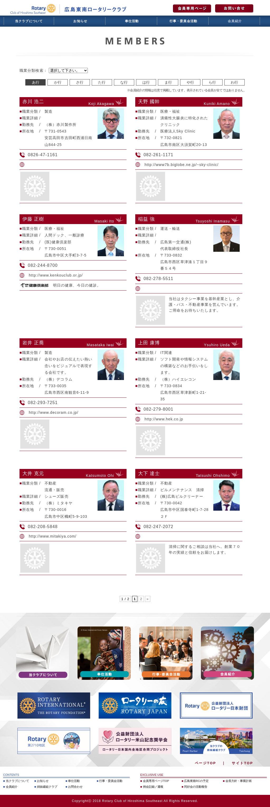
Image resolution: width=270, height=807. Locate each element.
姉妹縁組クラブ (47, 786)
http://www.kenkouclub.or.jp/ (56, 275)
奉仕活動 (132, 21)
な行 (124, 82)
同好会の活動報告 (195, 786)
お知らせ (80, 21)
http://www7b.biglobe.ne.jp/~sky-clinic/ (181, 165)
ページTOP (205, 763)
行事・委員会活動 (183, 21)
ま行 (168, 82)
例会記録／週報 (153, 786)
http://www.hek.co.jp (163, 419)
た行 (101, 82)
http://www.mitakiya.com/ (52, 536)
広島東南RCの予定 (196, 780)
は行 (146, 82)
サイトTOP (242, 763)
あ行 (35, 82)
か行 (57, 82)
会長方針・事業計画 (238, 780)
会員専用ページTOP (156, 780)
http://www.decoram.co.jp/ (53, 412)
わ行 (234, 82)
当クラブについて (29, 21)
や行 (190, 82)
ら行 (212, 82)
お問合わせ (75, 786)
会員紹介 (235, 21)
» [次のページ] (148, 599)
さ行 (79, 82)
